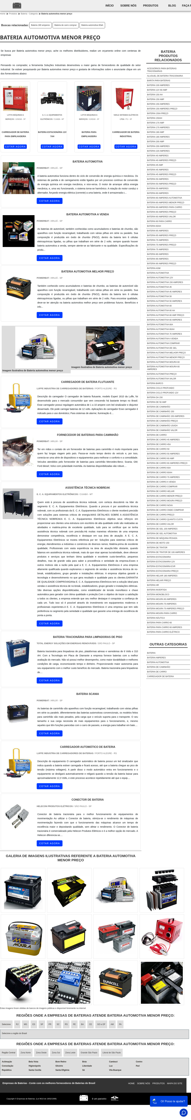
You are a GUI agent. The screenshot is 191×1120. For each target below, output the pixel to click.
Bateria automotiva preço (162, 374)
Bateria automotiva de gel (162, 348)
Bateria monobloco (158, 594)
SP (42, 1024)
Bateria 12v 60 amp (157, 90)
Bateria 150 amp (155, 99)
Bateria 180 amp (155, 132)
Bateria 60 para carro (159, 221)
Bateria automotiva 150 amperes (165, 282)
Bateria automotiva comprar (163, 343)
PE (74, 1024)
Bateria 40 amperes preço (161, 160)
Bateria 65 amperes (158, 231)
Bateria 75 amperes (158, 249)
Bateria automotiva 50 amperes (164, 301)
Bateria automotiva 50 (159, 296)
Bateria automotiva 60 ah (161, 310)
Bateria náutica (156, 618)
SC (58, 1024)
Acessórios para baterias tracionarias (162, 69)
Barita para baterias (158, 80)
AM (112, 1024)
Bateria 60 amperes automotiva (164, 198)
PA (120, 1024)
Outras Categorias (168, 644)
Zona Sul (56, 1052)
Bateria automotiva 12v (160, 277)
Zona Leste (70, 1052)
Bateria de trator (157, 547)
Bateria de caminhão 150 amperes (165, 416)
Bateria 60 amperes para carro (164, 207)
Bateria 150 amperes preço (162, 109)
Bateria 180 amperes (40, 25)
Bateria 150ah (154, 118)
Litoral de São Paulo (112, 1052)
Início (110, 5)
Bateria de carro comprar (65, 25)
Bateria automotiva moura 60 (163, 362)
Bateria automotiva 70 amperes (164, 334)
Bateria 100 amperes (158, 85)
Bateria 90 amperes (158, 259)
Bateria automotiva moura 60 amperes (163, 367)
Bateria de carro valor (160, 524)
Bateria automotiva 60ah (92, 25)
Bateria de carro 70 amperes (163, 477)
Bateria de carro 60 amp (160, 458)
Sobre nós (128, 5)
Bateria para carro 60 (159, 622)
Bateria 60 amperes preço (161, 212)
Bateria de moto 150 (158, 543)
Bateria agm (154, 268)
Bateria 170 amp (155, 123)
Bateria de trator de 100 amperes (166, 552)
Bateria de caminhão (158, 407)
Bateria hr (153, 585)
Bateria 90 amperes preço (161, 263)
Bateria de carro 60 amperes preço (167, 463)
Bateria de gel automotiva (162, 533)
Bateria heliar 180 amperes (162, 576)
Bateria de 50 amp (156, 402)
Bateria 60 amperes (158, 193)
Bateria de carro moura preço (164, 501)
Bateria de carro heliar (160, 491)
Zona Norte (26, 1052)
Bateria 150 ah (155, 95)
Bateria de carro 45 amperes (163, 440)
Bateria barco (155, 383)
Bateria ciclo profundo (160, 388)
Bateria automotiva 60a (160, 324)
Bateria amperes (156, 658)
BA (82, 1024)
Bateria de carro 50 (158, 449)
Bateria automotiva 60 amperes (164, 320)
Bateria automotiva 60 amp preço (165, 315)
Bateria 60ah (154, 226)
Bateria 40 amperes (158, 155)
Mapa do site (174, 1083)
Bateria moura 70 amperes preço (165, 608)
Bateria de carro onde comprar (165, 510)
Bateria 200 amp (155, 141)
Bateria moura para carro (162, 613)
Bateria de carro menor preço (164, 496)
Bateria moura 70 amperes (161, 604)
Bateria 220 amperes (158, 151)
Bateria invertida (157, 590)
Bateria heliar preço (159, 580)
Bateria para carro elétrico (163, 632)
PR (50, 1024)
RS (66, 1024)
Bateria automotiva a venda (162, 338)
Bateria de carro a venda (161, 482)
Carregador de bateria (160, 676)
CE (90, 1024)
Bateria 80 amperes (158, 254)
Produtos (150, 5)
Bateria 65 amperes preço (161, 235)
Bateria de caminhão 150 (160, 411)
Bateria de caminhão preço (162, 421)
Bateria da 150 (155, 397)
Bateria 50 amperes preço (161, 184)
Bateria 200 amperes (158, 146)
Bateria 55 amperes (158, 188)
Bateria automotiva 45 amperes (164, 292)
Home (131, 1083)
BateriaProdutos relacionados (168, 56)
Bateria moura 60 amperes (161, 599)
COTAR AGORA (15, 146)
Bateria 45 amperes (158, 170)
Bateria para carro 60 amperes (164, 627)
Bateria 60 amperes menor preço (165, 202)
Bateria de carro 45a (159, 444)
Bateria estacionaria (159, 557)
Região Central (8, 1052)
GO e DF (101, 1024)
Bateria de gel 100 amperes (162, 529)
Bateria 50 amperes (158, 179)
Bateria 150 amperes (158, 104)
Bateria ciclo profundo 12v (162, 393)
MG (25, 1024)
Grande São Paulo (89, 1052)
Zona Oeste (41, 1052)
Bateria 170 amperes (158, 127)
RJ (17, 1024)
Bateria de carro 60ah (159, 472)
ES (34, 1024)
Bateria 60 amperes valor (161, 216)
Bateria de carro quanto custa (165, 519)
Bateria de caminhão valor (162, 430)
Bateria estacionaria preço (162, 571)
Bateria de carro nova (160, 505)
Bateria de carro (157, 435)
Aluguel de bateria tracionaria (165, 76)
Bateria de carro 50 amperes (163, 454)
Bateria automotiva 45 (159, 287)
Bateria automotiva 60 (159, 306)
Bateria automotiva (158, 273)
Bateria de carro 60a (159, 468)
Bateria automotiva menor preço (166, 357)
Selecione (6, 1024)
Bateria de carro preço (160, 515)
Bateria (151, 653)
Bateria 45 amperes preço (161, 174)
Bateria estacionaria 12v (161, 562)
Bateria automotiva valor (161, 379)
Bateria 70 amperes (158, 240)
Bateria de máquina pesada (162, 538)
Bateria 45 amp (155, 165)
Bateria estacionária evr (161, 566)
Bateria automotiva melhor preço (166, 353)
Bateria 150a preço (157, 113)
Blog (172, 5)
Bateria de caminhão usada (162, 425)
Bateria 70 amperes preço (161, 245)
